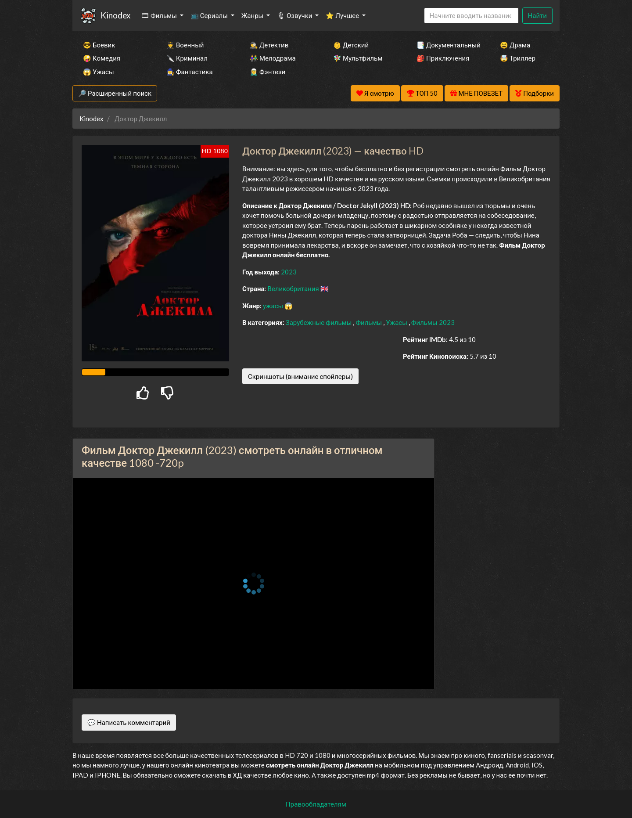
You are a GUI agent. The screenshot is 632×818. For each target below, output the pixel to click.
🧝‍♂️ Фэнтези (267, 72)
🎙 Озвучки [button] (295, 15)
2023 (289, 272)
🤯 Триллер (517, 58)
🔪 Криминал (187, 58)
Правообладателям (316, 804)
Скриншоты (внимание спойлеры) (300, 376)
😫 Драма (515, 45)
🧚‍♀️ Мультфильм (357, 58)
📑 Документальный (446, 45)
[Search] (471, 15)
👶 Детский (351, 45)
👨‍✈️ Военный (185, 45)
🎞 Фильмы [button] (159, 15)
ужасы (273, 306)
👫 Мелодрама (273, 58)
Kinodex (115, 15)
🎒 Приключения (443, 58)
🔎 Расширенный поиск (114, 93)
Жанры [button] (253, 15)
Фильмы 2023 (433, 322)
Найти (537, 15)
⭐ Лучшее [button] (343, 15)
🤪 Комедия (101, 58)
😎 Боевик (99, 45)
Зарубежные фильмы (319, 322)
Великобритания (293, 288)
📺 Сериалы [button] (209, 15)
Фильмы (369, 322)
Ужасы (397, 322)
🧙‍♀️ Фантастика (189, 72)
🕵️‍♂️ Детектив (269, 45)
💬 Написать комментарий (128, 722)
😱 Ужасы (98, 72)
